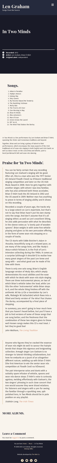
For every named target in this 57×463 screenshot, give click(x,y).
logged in (15, 438)
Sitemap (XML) (28, 449)
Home (25, 444)
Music (30, 444)
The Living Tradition (28, 330)
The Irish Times (26, 401)
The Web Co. (36, 454)
